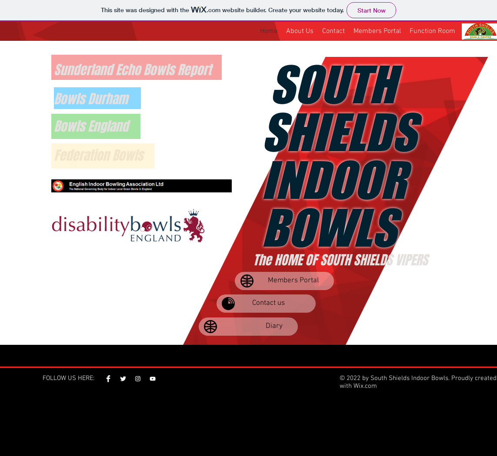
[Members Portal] (284, 281)
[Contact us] (266, 303)
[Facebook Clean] (108, 378)
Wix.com (365, 386)
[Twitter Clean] (123, 378)
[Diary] (248, 326)
